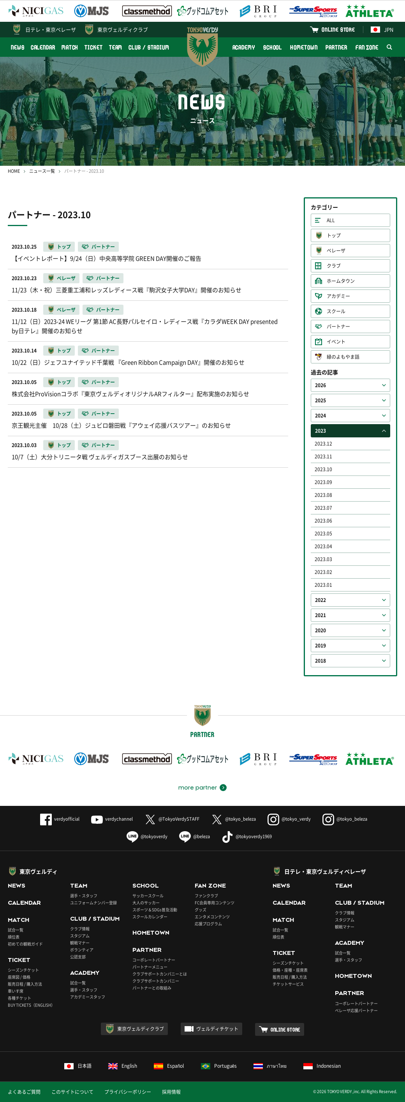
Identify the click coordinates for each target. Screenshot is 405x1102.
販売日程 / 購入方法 (25, 984)
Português (219, 1065)
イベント (336, 341)
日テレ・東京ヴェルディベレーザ (325, 871)
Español (169, 1065)
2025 (320, 400)
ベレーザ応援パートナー (356, 1010)
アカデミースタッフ (87, 997)
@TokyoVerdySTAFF (171, 819)
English (122, 1065)
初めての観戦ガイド (25, 944)
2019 (320, 645)
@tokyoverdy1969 (247, 836)
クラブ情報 (80, 929)
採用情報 (171, 1091)
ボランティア (81, 950)
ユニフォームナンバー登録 (93, 902)
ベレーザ (336, 250)
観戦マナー (80, 943)
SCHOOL (272, 47)
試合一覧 (15, 930)
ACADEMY (243, 47)
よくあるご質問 (24, 1091)
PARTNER (336, 47)
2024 (320, 415)
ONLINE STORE (338, 29)
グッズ (200, 909)
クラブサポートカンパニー (155, 981)
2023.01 (323, 584)
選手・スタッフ (83, 895)
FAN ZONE (367, 47)
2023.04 (323, 546)
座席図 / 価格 (19, 977)
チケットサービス (288, 984)
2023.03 (323, 559)
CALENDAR (43, 47)
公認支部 (78, 957)
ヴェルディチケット (217, 1028)
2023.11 (323, 456)
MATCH (70, 47)
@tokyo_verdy (289, 819)
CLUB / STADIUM (149, 47)
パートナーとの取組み (151, 988)
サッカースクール (148, 895)
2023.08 (323, 494)
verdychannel (112, 819)
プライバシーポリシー (127, 1091)
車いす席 (15, 991)
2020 (320, 630)
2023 (320, 430)
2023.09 (323, 482)
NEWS (18, 47)
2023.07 (323, 507)
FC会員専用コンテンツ (214, 902)
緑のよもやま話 (343, 356)
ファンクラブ (206, 895)
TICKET (93, 47)
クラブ (334, 265)
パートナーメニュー (149, 967)
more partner (197, 787)
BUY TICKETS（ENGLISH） (31, 1005)
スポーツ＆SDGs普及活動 (154, 909)
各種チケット (19, 998)
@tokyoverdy (147, 836)
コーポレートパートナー (153, 960)
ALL (331, 220)
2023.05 (323, 533)
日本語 (78, 1065)
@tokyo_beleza (233, 819)
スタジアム (80, 936)
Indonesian (322, 1065)
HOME (14, 171)
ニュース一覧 (42, 171)
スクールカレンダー (149, 917)
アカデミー (338, 296)
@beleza (194, 836)
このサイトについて (72, 1091)
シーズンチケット (23, 970)
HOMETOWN (303, 47)
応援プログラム (208, 924)
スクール (336, 311)
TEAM (116, 47)
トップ (334, 235)
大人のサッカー (146, 902)
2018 (320, 660)
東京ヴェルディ (38, 871)
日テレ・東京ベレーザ (50, 29)
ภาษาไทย (270, 1065)
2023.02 (323, 572)
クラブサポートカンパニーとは (159, 974)
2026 (320, 385)
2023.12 (323, 443)
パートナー (338, 326)
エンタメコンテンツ (212, 917)
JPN (382, 29)
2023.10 (323, 469)
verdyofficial (59, 819)
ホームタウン (341, 280)
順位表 (13, 937)
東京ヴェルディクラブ (122, 29)
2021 (320, 615)
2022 (320, 600)
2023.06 (323, 520)
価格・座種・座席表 (290, 970)
